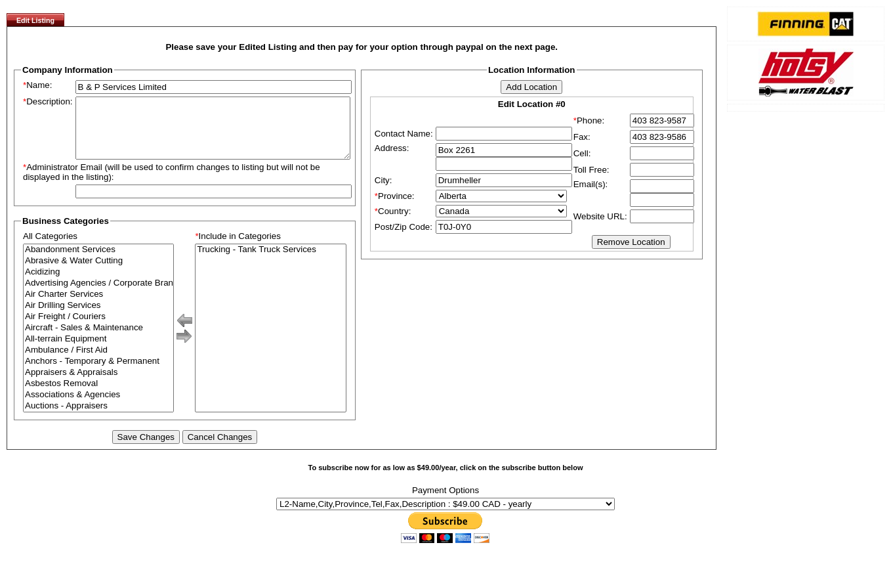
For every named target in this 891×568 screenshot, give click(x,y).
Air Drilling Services (98, 317)
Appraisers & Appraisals (98, 384)
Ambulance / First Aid (98, 362)
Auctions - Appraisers (98, 418)
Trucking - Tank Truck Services (270, 261)
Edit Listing (35, 20)
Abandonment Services (98, 261)
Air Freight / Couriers (98, 328)
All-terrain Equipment (98, 351)
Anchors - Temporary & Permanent (98, 373)
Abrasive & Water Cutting (98, 272)
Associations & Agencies (98, 406)
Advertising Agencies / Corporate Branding (98, 295)
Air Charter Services (98, 306)
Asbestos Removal (98, 395)
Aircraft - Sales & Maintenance (98, 339)
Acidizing (98, 284)
